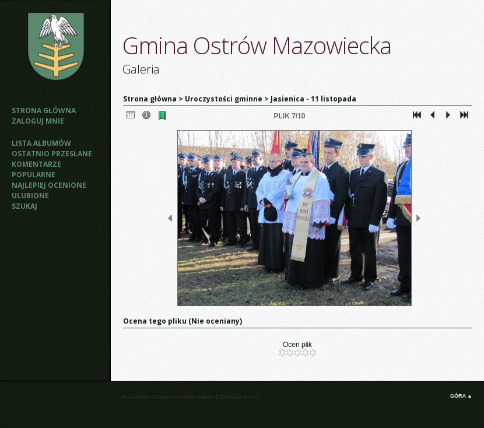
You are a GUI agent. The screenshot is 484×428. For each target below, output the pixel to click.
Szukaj (24, 206)
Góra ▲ (461, 396)
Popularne (33, 175)
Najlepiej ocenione (49, 185)
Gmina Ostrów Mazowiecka (256, 45)
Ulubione (30, 196)
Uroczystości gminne (223, 99)
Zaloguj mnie (38, 121)
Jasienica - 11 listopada (313, 99)
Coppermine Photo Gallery (182, 397)
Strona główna (44, 110)
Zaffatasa (230, 397)
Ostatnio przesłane (52, 154)
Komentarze (36, 164)
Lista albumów (41, 143)
